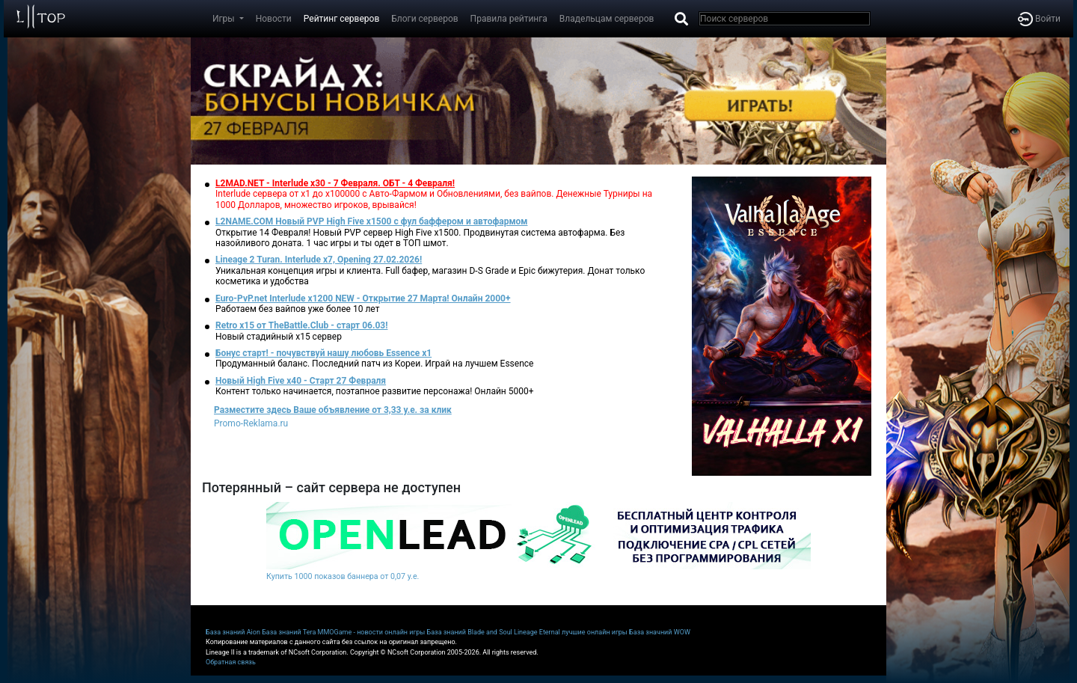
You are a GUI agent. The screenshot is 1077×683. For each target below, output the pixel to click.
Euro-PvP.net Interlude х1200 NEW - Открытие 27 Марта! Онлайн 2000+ (363, 298)
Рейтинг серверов (341, 18)
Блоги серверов (424, 18)
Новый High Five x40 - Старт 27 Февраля (300, 381)
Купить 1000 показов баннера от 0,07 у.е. (342, 576)
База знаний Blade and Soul (469, 632)
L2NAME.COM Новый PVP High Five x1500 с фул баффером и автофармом (371, 221)
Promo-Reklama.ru (251, 423)
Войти (1039, 18)
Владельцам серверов (606, 18)
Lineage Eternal (537, 632)
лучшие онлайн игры (595, 632)
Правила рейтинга (508, 18)
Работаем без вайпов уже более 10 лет (297, 309)
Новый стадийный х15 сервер (278, 336)
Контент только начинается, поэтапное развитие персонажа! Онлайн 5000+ (374, 391)
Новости (274, 18)
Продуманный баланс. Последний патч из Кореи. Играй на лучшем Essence (374, 363)
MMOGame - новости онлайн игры (372, 632)
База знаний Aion (233, 632)
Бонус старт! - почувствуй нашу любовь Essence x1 (323, 353)
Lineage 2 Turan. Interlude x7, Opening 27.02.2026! (318, 259)
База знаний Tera (289, 632)
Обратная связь (231, 662)
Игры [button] (224, 18)
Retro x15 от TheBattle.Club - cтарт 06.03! (301, 325)
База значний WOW (659, 632)
